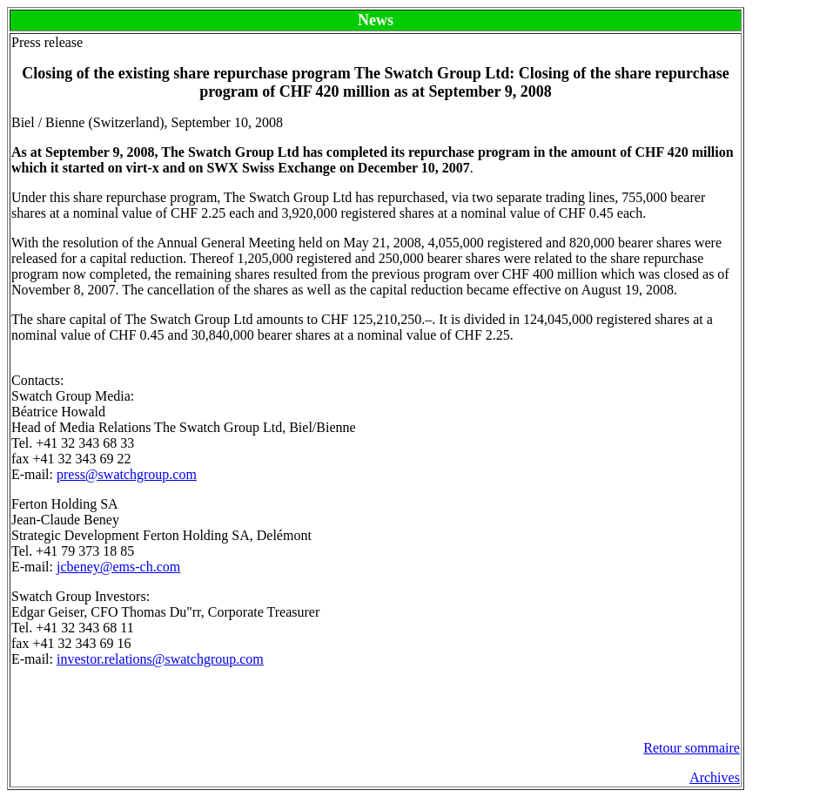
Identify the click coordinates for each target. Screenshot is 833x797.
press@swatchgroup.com (127, 474)
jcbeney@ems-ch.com (118, 566)
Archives (714, 777)
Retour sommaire (691, 747)
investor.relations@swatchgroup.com (160, 659)
